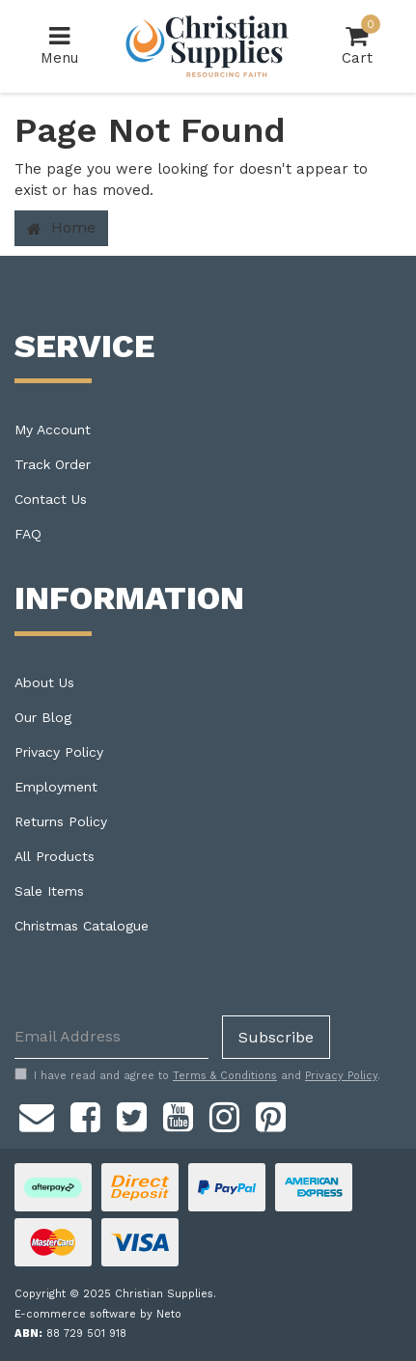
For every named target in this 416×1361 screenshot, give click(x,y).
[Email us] (36, 1114)
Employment (55, 786)
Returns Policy (60, 821)
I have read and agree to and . (197, 1075)
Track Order (52, 464)
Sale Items (49, 891)
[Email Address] (111, 1037)
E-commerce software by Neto (97, 1314)
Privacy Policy (58, 752)
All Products (54, 856)
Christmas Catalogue (81, 925)
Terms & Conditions (225, 1075)
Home (61, 227)
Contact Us (50, 499)
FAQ (28, 534)
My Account (52, 429)
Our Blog (42, 717)
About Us (44, 682)
